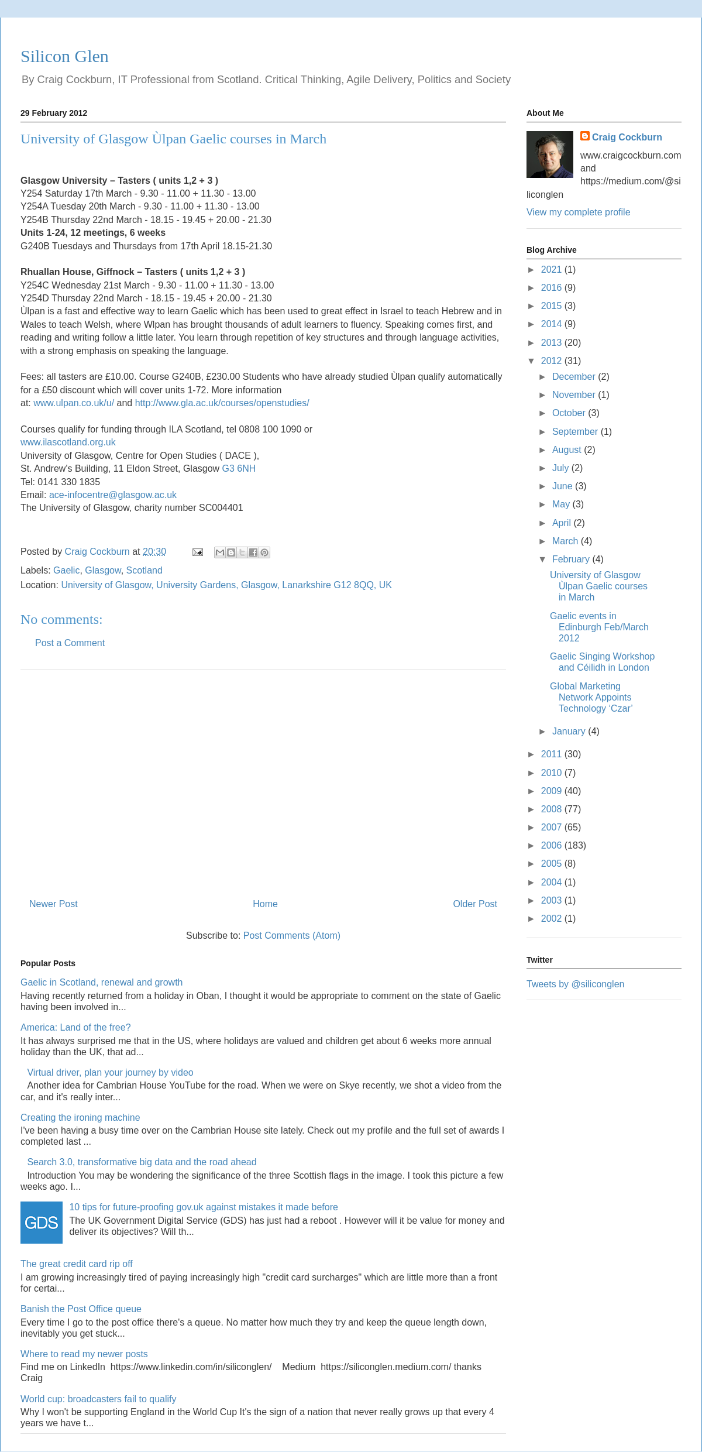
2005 (553, 864)
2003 (553, 900)
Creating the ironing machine (80, 1118)
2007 (553, 827)
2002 (553, 919)
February (572, 559)
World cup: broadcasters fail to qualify (98, 1399)
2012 (553, 361)
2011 (553, 754)
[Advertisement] (263, 779)
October (570, 413)
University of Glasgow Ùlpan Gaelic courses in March (599, 586)
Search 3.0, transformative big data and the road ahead (141, 1162)
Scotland (144, 570)
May (562, 504)
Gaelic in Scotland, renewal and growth (101, 982)
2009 (553, 791)
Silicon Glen (64, 56)
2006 (553, 845)
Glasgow (103, 570)
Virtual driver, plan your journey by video (110, 1072)
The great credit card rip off (76, 1264)
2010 (553, 773)
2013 (553, 343)
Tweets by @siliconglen (575, 984)
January (570, 731)
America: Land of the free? (75, 1027)
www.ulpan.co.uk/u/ (73, 403)
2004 (553, 882)
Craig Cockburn (99, 552)
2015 (553, 306)
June (563, 486)
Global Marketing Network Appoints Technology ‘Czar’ (591, 697)
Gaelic (66, 570)
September (576, 432)
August (568, 450)
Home (265, 904)
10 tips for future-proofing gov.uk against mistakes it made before (203, 1207)
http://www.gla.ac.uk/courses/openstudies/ (222, 403)
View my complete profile (578, 212)
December (575, 377)
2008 (553, 809)
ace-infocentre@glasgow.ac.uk (113, 495)
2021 (553, 269)
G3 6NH (239, 468)
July (562, 468)
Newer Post (53, 904)
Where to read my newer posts (84, 1354)
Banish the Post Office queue (81, 1309)
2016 (553, 288)
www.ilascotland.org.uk (68, 442)
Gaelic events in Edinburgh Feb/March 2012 (599, 627)
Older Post (475, 904)
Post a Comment (70, 643)
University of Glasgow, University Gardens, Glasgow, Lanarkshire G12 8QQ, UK (226, 585)
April (562, 523)
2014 (553, 324)
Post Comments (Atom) (291, 935)
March (566, 541)
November (575, 395)
